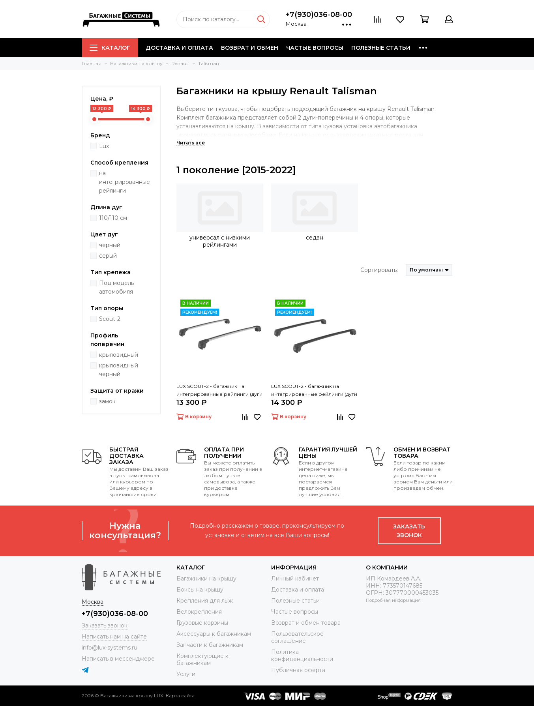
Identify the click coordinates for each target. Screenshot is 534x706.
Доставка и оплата (179, 47)
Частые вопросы (314, 47)
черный (109, 245)
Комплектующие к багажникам (202, 659)
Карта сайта (180, 696)
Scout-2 (109, 318)
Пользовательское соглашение (297, 637)
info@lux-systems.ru (109, 647)
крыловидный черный (118, 370)
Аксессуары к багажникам (213, 633)
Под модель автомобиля (116, 287)
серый (108, 255)
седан (314, 237)
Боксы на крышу (199, 589)
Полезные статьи (380, 47)
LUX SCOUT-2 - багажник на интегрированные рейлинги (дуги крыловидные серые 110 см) (219, 390)
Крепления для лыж (204, 600)
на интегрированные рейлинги (124, 182)
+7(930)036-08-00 (319, 14)
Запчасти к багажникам (209, 644)
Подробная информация (393, 600)
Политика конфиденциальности (302, 655)
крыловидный (118, 354)
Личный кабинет (295, 578)
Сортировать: (379, 269)
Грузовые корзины (202, 622)
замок (107, 401)
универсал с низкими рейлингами (219, 241)
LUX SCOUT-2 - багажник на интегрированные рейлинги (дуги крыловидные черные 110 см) (314, 390)
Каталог (110, 47)
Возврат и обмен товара (306, 622)
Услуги (185, 674)
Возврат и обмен (249, 47)
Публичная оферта (298, 670)
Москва (296, 24)
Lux (104, 146)
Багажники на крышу (206, 578)
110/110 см (113, 217)
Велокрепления (199, 611)
